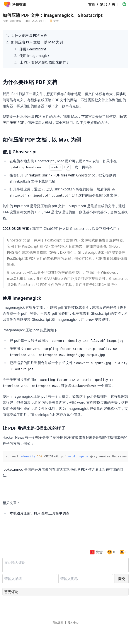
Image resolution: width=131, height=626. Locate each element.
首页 (91, 4)
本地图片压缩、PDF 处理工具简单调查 (39, 513)
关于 (115, 4)
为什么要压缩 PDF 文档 (29, 35)
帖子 (38, 437)
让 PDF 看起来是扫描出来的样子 (44, 62)
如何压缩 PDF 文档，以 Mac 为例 (37, 42)
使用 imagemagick (34, 55)
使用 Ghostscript (32, 49)
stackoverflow (82, 385)
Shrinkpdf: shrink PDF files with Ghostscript (59, 175)
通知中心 (73, 622)
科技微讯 (58, 622)
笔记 (103, 4)
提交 (121, 578)
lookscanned (13, 469)
